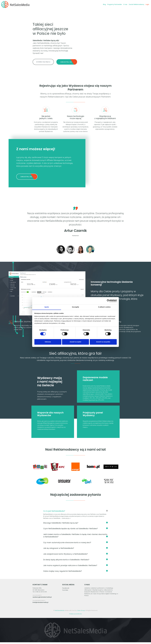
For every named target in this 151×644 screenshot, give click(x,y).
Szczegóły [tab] (75, 307)
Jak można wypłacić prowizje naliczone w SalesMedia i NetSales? (75, 567)
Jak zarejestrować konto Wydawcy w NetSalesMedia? (75, 556)
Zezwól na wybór (75, 342)
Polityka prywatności (75, 615)
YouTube (65, 592)
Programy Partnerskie (114, 5)
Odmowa (48, 342)
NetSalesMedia (59, 612)
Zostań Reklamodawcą (136, 5)
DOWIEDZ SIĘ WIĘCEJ (43, 62)
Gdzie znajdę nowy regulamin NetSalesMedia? (75, 573)
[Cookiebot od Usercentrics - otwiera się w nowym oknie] (108, 300)
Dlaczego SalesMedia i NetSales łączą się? (75, 524)
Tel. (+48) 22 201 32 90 (40, 593)
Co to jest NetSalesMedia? (75, 513)
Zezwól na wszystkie (103, 342)
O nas (125, 5)
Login (147, 5)
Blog (104, 5)
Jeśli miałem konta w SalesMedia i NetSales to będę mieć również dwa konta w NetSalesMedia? (75, 537)
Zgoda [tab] (46, 307)
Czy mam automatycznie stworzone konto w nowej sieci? (75, 544)
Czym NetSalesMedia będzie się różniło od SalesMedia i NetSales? (75, 530)
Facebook (65, 590)
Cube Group (81, 612)
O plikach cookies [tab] (104, 307)
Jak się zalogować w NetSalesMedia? (75, 550)
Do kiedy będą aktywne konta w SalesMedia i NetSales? (75, 561)
